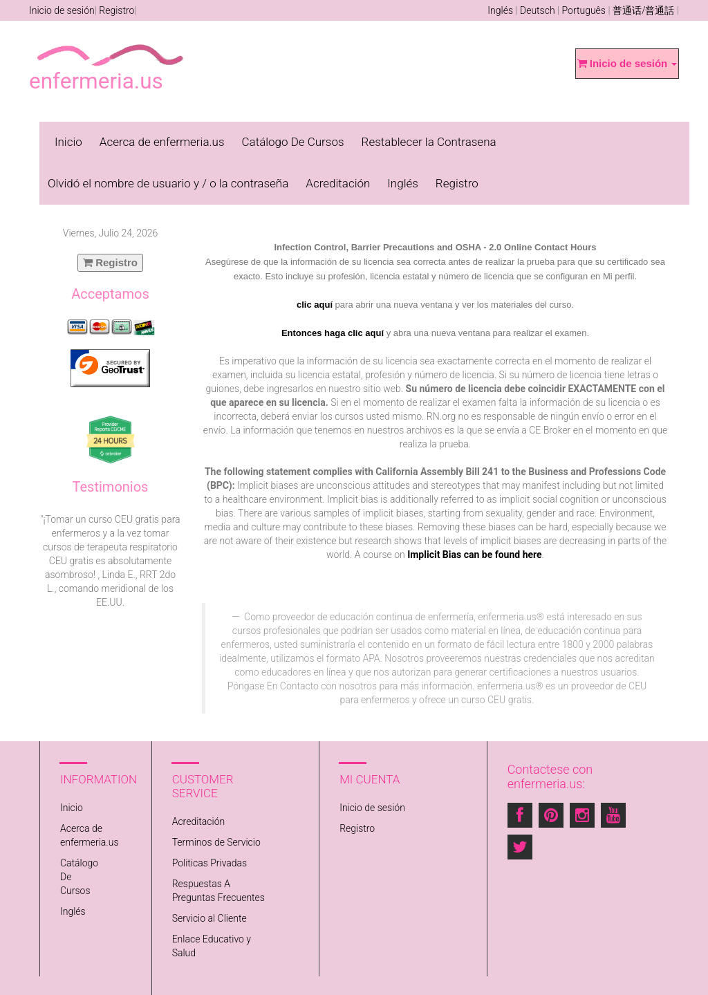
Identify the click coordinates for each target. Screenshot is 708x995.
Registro (116, 10)
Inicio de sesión (62, 10)
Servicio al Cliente (209, 918)
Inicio (68, 142)
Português (584, 10)
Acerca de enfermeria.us (162, 142)
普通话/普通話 (644, 10)
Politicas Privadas (210, 862)
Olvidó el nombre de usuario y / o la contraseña (168, 183)
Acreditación (338, 183)
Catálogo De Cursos (293, 142)
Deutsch (537, 10)
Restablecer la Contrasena (429, 142)
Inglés (500, 10)
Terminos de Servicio (216, 842)
